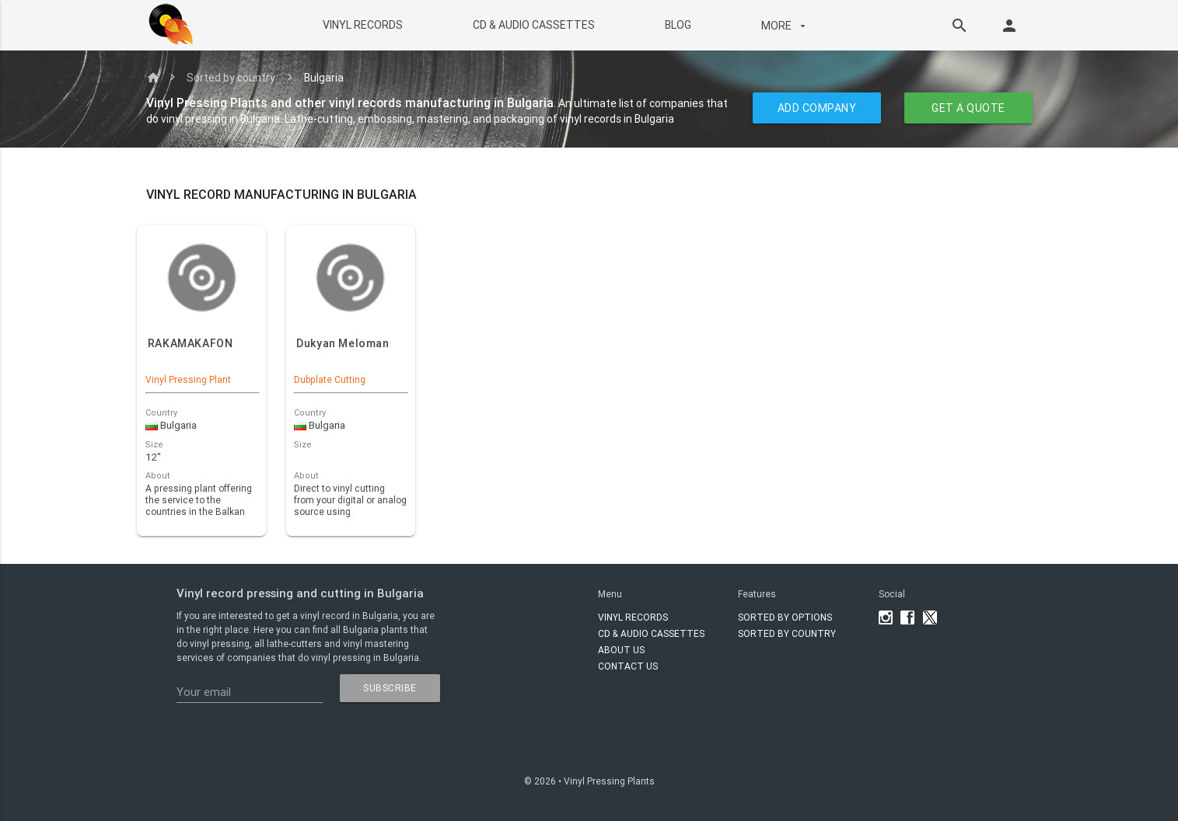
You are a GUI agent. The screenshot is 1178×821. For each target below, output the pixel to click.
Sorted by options (785, 617)
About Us (621, 650)
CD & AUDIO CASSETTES (534, 25)
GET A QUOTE (968, 108)
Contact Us (628, 666)
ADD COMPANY (816, 108)
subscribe (390, 688)
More (785, 25)
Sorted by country (231, 78)
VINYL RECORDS (363, 25)
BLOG (678, 25)
